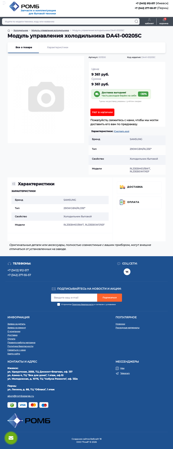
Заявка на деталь (16, 324)
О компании (13, 331)
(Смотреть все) (121, 131)
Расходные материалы (127, 327)
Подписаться (110, 297)
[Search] (136, 21)
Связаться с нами (16, 350)
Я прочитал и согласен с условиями (88, 304)
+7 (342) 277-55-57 (145, 8)
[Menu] (4, 3)
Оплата (133, 202)
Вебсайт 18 (96, 439)
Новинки (120, 324)
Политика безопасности (83, 304)
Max (122, 368)
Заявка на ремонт (16, 327)
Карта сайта (13, 353)
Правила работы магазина (21, 342)
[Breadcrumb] (8, 30)
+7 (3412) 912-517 (145, 3)
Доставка (135, 186)
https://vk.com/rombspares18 (127, 271)
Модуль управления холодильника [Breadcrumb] (50, 30)
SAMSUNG (70, 199)
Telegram (125, 373)
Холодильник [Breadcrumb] (21, 30)
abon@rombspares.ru (20, 396)
